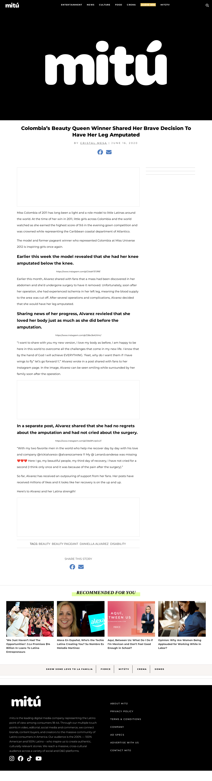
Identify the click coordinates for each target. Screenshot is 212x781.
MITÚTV (165, 4)
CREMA (131, 4)
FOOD (118, 4)
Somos (159, 669)
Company (117, 727)
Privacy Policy (121, 711)
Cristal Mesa (93, 143)
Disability (118, 544)
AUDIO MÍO (148, 4)
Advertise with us (124, 742)
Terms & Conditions (125, 719)
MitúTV (124, 669)
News (90, 4)
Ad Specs (117, 734)
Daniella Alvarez (94, 544)
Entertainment (71, 4)
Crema (142, 669)
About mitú (119, 703)
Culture (104, 4)
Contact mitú (120, 750)
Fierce (106, 669)
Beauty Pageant (65, 544)
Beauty (44, 544)
